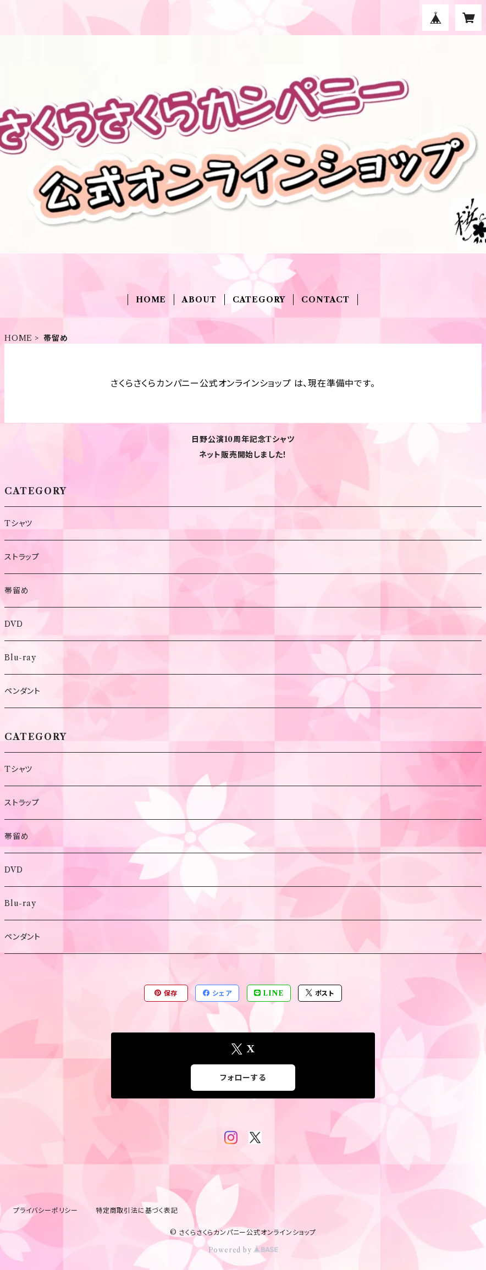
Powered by (243, 1250)
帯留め (16, 590)
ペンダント (22, 691)
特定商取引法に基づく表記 (137, 1210)
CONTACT (325, 300)
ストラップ (22, 557)
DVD (13, 624)
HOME (151, 300)
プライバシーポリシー (45, 1210)
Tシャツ (18, 523)
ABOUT (199, 300)
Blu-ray (20, 657)
